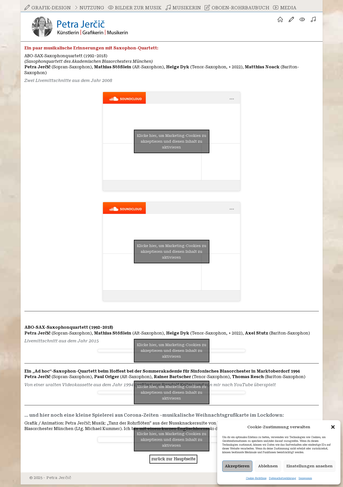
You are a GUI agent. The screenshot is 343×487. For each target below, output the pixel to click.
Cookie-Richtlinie (256, 478)
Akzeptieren (237, 466)
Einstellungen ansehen (309, 466)
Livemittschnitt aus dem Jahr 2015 (63, 342)
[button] (332, 427)
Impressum (305, 478)
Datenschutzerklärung (282, 478)
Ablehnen (268, 466)
